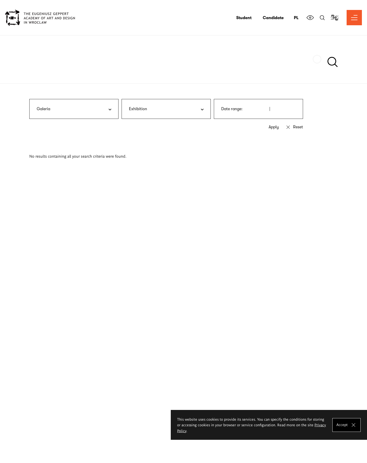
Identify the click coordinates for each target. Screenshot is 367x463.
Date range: (232, 109)
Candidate (273, 18)
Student (244, 18)
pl (296, 18)
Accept (342, 424)
